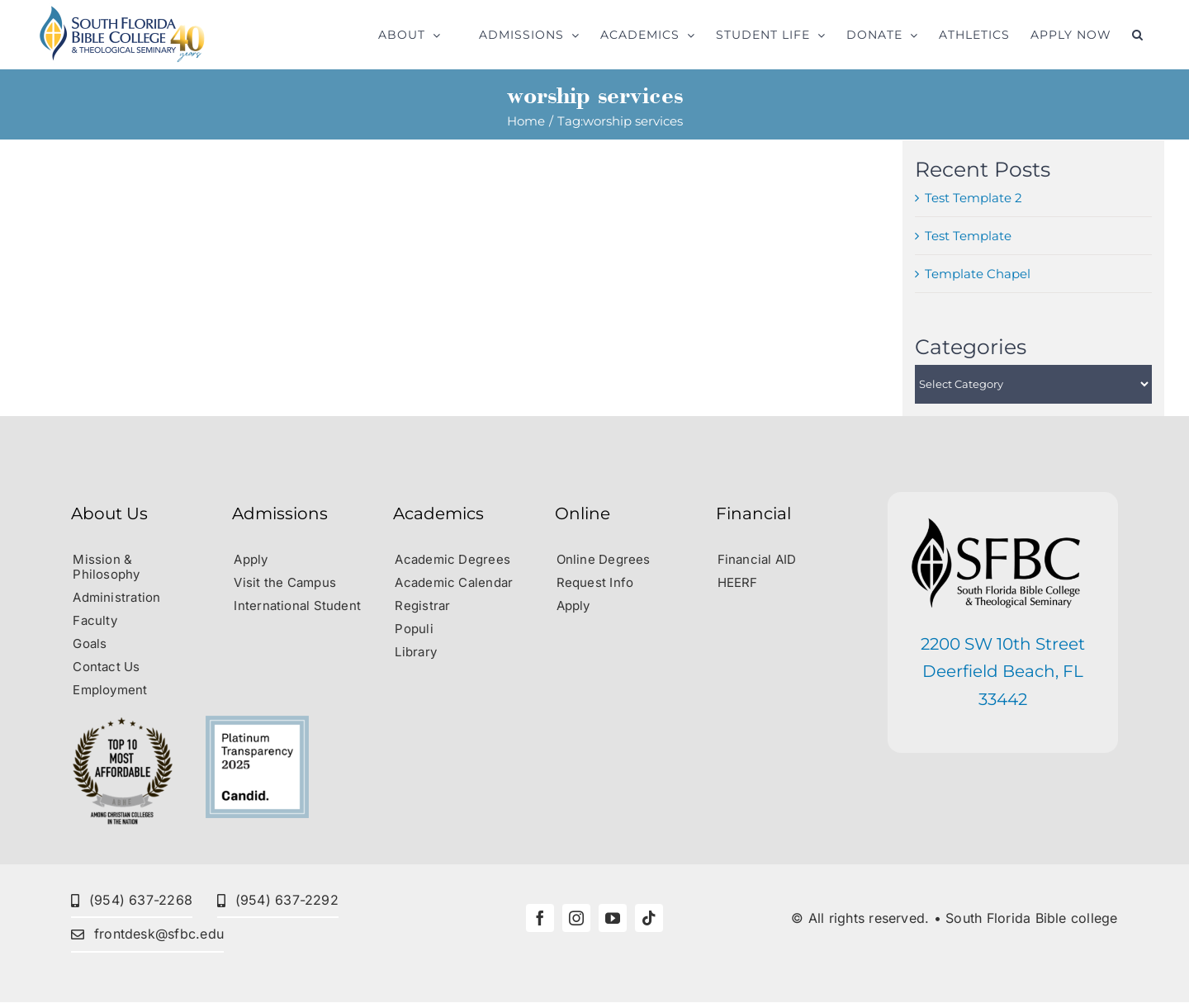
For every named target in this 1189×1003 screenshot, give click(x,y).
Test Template (968, 236)
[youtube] (613, 918)
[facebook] (540, 918)
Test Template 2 (973, 198)
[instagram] (576, 918)
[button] (1138, 34)
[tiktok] (649, 918)
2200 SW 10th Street (1003, 644)
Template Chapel (977, 274)
